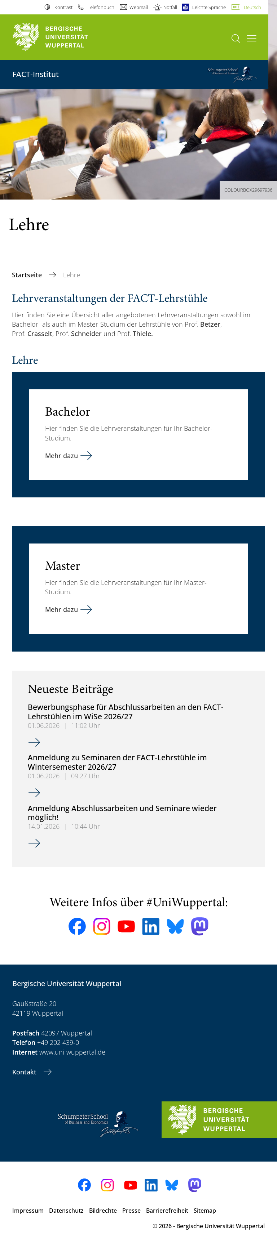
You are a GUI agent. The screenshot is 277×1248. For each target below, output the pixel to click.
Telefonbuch (101, 7)
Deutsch (252, 7)
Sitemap (205, 1211)
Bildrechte (103, 1211)
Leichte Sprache (209, 7)
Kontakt (25, 1072)
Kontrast (63, 7)
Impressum (28, 1211)
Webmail (138, 7)
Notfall (170, 7)
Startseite (28, 274)
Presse (131, 1211)
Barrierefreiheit (167, 1211)
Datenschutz (66, 1211)
